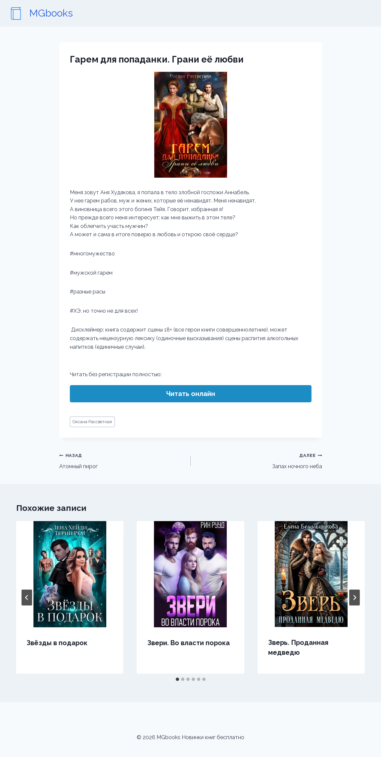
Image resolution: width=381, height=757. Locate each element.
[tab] (177, 679)
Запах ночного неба (259, 460)
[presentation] (70, 574)
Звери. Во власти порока (188, 643)
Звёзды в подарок (57, 643)
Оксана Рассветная (92, 421)
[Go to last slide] (27, 597)
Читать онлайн (190, 394)
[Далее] (354, 597)
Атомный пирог (122, 460)
